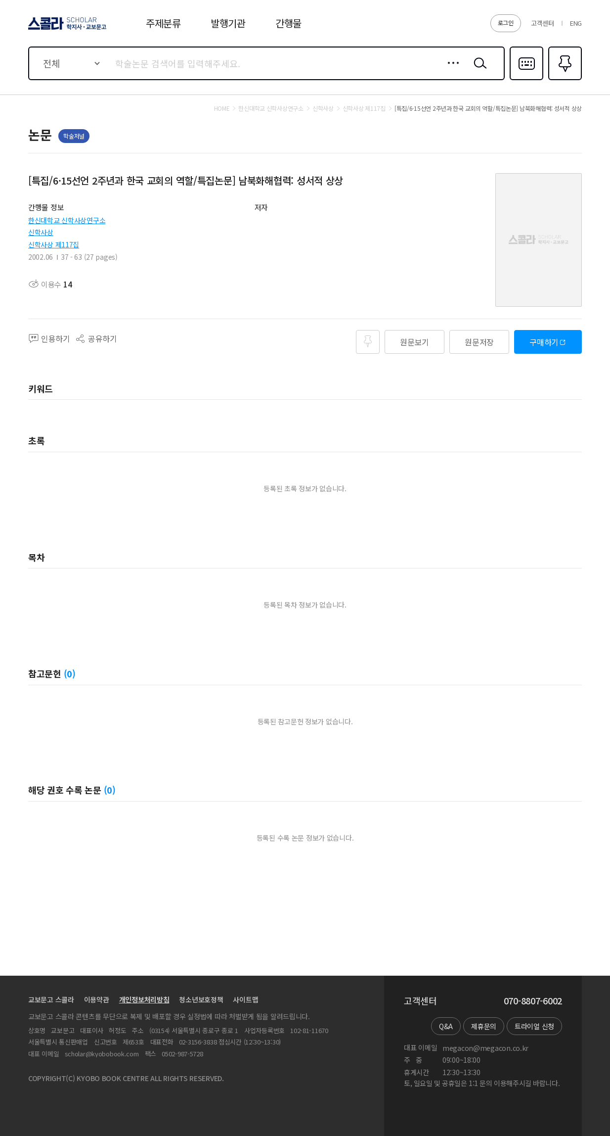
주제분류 (163, 23)
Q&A (446, 1026)
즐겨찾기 (563, 79)
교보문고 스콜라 (51, 999)
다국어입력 (526, 79)
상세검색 (450, 70)
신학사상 (40, 232)
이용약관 (96, 999)
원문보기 (414, 342)
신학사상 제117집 (53, 244)
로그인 (506, 22)
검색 (478, 70)
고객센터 (542, 23)
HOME (222, 108)
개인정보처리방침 (144, 999)
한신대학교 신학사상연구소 (66, 220)
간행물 (288, 23)
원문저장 (479, 342)
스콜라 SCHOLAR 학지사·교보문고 (65, 29)
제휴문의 (483, 1026)
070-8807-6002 (533, 1000)
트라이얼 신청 (534, 1026)
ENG (576, 23)
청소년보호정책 (201, 999)
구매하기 (544, 342)
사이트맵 (245, 999)
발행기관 (228, 23)
